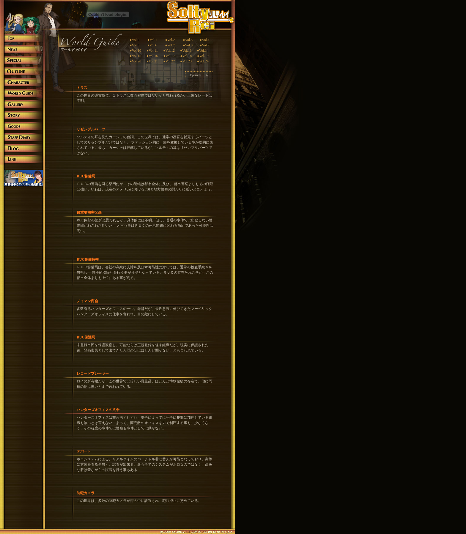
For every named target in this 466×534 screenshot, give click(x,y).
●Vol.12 (166, 50)
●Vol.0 (134, 40)
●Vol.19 (203, 56)
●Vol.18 (186, 56)
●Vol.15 (135, 56)
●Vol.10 (135, 50)
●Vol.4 (201, 40)
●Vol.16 (152, 56)
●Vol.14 (203, 50)
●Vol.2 (170, 40)
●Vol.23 (186, 61)
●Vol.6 (152, 45)
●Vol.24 (203, 61)
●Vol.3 (188, 40)
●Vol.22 (169, 61)
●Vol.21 (152, 61)
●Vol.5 (134, 45)
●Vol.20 (135, 61)
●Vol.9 (205, 45)
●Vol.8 (188, 45)
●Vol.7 (170, 45)
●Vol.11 (152, 50)
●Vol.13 (186, 50)
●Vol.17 (169, 56)
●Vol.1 (152, 40)
